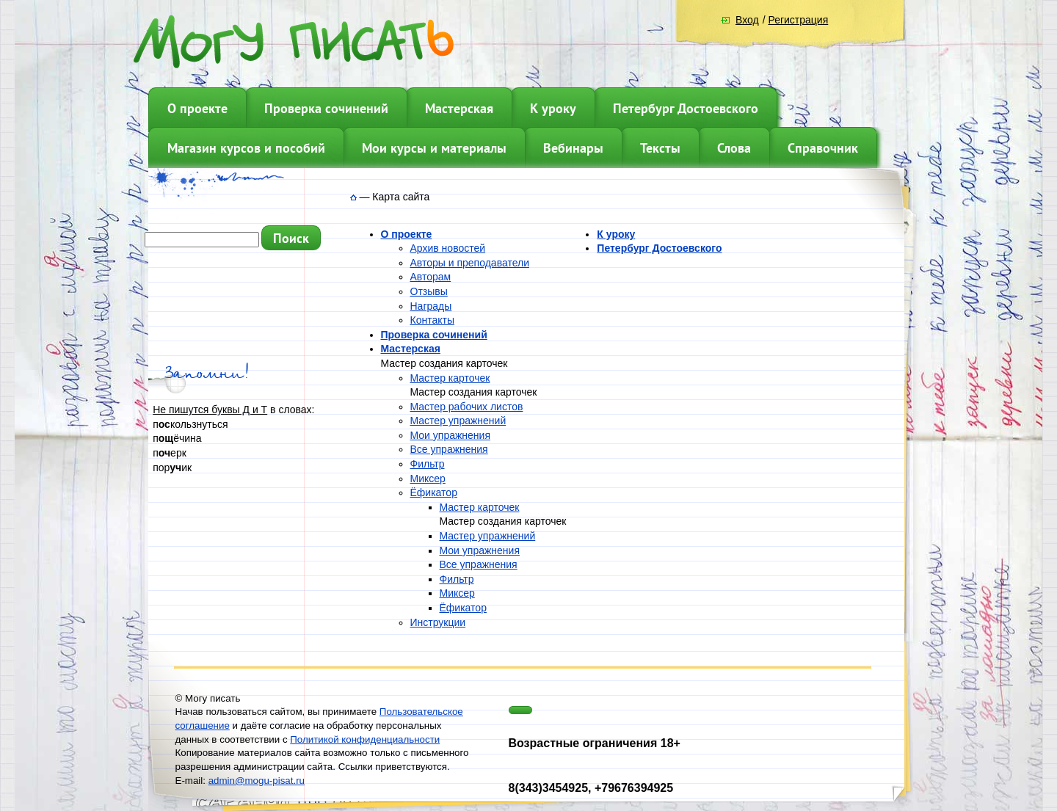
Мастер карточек (450, 378)
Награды (431, 306)
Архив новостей (448, 248)
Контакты (432, 320)
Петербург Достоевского (685, 108)
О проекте (197, 108)
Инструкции (438, 622)
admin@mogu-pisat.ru (256, 780)
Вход (747, 20)
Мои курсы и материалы (434, 147)
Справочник (823, 147)
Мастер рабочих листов (466, 406)
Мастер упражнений (458, 420)
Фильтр (427, 464)
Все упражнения (449, 449)
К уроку (553, 108)
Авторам (430, 277)
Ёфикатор (433, 492)
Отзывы (429, 291)
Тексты (660, 147)
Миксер (428, 478)
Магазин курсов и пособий (246, 147)
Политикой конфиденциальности (365, 739)
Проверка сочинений (326, 108)
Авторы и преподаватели (469, 263)
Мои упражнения (450, 435)
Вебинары (573, 147)
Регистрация (798, 20)
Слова (734, 147)
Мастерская (459, 108)
